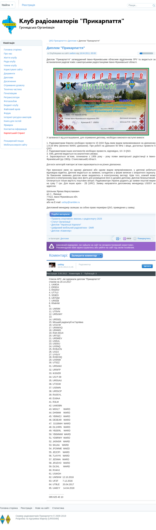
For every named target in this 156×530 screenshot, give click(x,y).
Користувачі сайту (13, 69)
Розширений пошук (14, 141)
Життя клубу (10, 57)
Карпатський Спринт (14, 133)
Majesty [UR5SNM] (49, 518)
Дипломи (72, 41)
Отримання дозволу (14, 85)
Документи (9, 73)
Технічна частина (13, 89)
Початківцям (10, 93)
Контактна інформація (15, 129)
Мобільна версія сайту (15, 144)
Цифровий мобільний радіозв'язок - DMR (72, 227)
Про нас (8, 53)
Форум (7, 113)
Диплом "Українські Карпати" (66, 224)
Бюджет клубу (11, 105)
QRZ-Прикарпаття (57, 41)
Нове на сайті (42, 508)
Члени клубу (10, 65)
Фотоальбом (10, 101)
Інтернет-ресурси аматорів (17, 117)
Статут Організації (60, 221)
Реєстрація (28, 5)
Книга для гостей (12, 121)
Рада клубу (9, 61)
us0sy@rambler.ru (71, 202)
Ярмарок (8, 125)
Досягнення (10, 81)
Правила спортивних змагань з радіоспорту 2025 (76, 218)
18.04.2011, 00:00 (88, 53)
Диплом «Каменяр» (61, 230)
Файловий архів (12, 109)
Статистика (58, 508)
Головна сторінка (13, 49)
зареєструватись (85, 247)
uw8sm (72, 53)
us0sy (61, 264)
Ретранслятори (11, 97)
